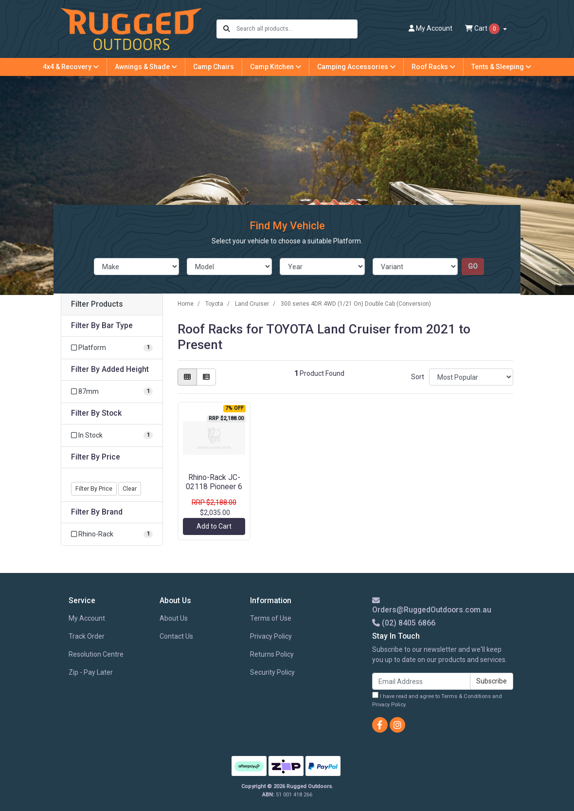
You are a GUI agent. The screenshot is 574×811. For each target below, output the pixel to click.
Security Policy (272, 672)
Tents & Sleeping (501, 67)
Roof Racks (433, 67)
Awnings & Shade (146, 67)
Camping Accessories (356, 67)
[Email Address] (421, 681)
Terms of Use (270, 618)
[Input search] (296, 28)
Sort (417, 377)
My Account (87, 618)
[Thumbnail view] (187, 377)
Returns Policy (272, 654)
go (473, 266)
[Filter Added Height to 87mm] (111, 391)
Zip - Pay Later (91, 672)
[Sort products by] (471, 377)
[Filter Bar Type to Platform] (111, 347)
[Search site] (226, 28)
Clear (130, 488)
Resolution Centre (96, 654)
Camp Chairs (213, 67)
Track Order (87, 636)
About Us (174, 618)
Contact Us (176, 636)
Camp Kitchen (275, 67)
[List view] (206, 377)
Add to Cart (214, 526)
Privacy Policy (271, 636)
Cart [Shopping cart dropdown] (483, 28)
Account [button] (430, 28)
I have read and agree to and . (437, 700)
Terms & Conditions (466, 696)
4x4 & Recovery (71, 67)
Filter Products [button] (97, 304)
